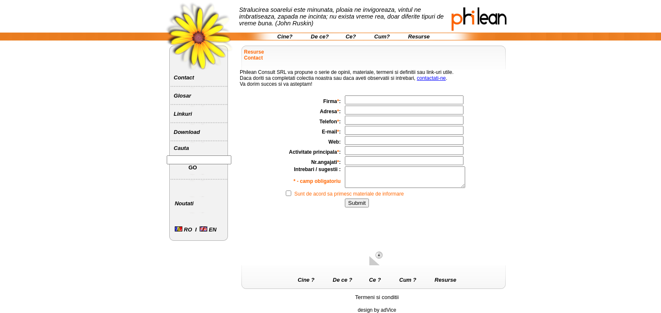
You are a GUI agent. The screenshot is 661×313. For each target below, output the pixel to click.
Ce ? (375, 280)
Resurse (419, 36)
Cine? (285, 36)
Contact (184, 77)
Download (187, 132)
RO (183, 229)
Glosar (182, 96)
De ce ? (342, 280)
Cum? (382, 36)
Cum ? (407, 280)
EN (208, 229)
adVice (388, 310)
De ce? (320, 36)
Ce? (351, 36)
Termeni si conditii (376, 297)
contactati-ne (431, 78)
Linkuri (183, 114)
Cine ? (306, 280)
